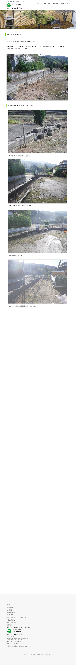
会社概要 (9, 610)
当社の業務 (9, 607)
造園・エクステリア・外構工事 (16, 617)
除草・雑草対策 (11, 622)
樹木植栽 (9, 625)
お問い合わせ (10, 612)
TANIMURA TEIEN (35, 654)
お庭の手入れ (10, 620)
